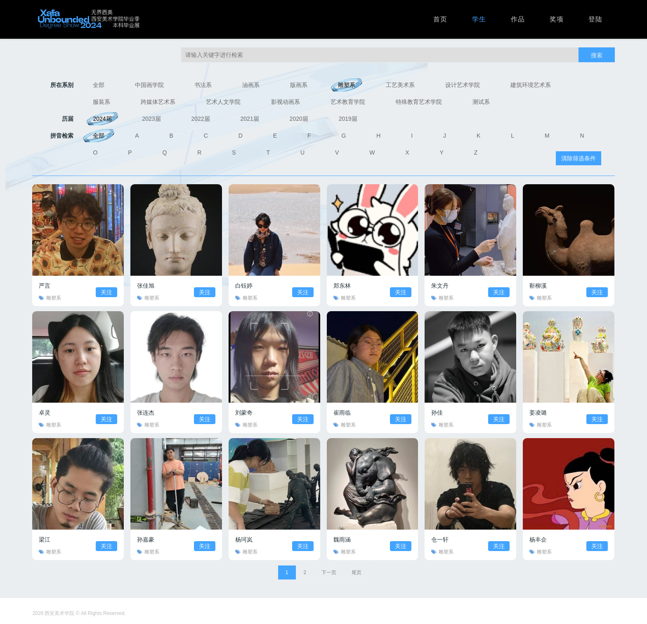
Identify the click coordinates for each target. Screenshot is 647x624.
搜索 (596, 55)
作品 (518, 19)
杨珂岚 (244, 539)
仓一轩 (440, 539)
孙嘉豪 (145, 539)
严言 (44, 285)
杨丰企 (538, 539)
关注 (106, 292)
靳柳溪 (538, 285)
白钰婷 (244, 285)
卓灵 (44, 412)
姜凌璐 (538, 412)
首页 (440, 19)
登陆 (595, 19)
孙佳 (437, 412)
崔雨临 (342, 412)
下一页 (328, 572)
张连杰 (145, 412)
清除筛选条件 (578, 158)
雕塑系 (53, 298)
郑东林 (342, 285)
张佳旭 (145, 285)
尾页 (356, 572)
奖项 (557, 19)
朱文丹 (440, 285)
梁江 (44, 539)
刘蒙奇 (244, 412)
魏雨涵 (342, 539)
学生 (479, 19)
